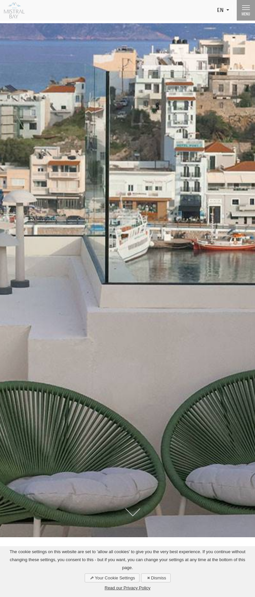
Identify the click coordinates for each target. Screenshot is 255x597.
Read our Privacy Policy (127, 587)
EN (221, 10)
